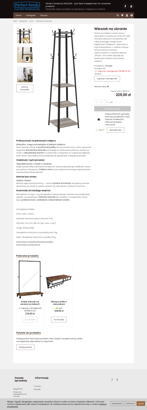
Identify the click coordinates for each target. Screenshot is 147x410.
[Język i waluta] (131, 15)
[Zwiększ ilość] (96, 102)
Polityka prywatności (22, 396)
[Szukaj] (117, 15)
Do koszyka (59, 320)
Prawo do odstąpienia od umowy (20, 391)
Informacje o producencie (28, 244)
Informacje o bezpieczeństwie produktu (34, 241)
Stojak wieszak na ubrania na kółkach (30, 303)
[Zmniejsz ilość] (105, 102)
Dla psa (43, 15)
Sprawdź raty (116, 130)
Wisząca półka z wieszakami (59, 303)
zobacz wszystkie (24, 88)
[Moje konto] (127, 15)
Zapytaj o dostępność (107, 78)
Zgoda (141, 403)
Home (18, 15)
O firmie (37, 383)
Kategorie (30, 15)
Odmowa (130, 403)
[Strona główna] (27, 6)
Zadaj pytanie (25, 348)
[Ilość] (100, 102)
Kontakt (37, 386)
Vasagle (108, 65)
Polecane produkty (28, 256)
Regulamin (18, 386)
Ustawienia (117, 403)
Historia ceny (101, 86)
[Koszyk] (122, 15)
